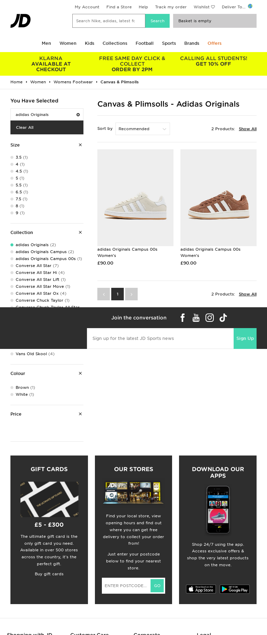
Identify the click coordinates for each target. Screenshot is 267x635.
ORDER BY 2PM (132, 64)
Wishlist (202, 7)
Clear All (24, 127)
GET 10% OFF (213, 61)
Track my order (171, 7)
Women (67, 43)
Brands (191, 43)
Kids (89, 43)
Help (143, 7)
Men (46, 43)
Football (145, 43)
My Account (87, 7)
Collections (115, 43)
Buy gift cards (49, 573)
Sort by (105, 128)
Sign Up (245, 338)
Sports (169, 43)
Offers (214, 43)
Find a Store (119, 7)
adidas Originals (48, 114)
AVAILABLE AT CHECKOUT (51, 64)
